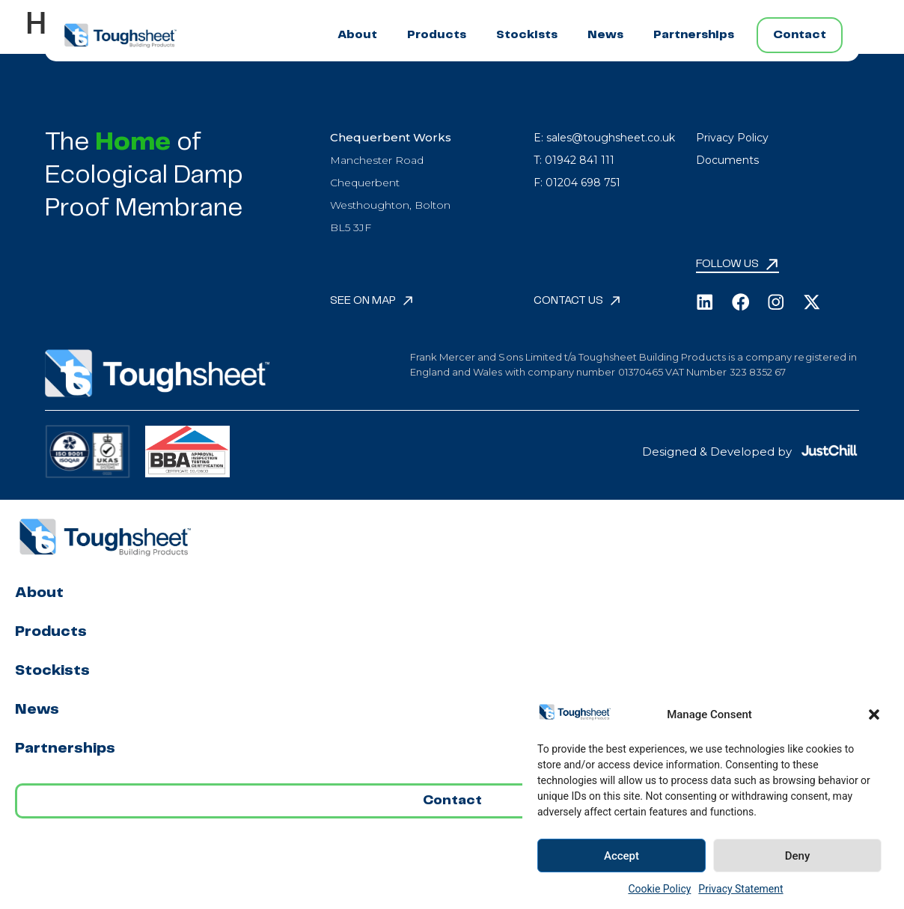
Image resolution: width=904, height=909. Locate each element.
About (357, 34)
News (605, 34)
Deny (797, 856)
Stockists (527, 34)
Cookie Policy (659, 889)
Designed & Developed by (717, 451)
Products (436, 34)
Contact (799, 34)
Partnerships (693, 34)
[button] (874, 714)
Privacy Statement (740, 889)
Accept (621, 856)
